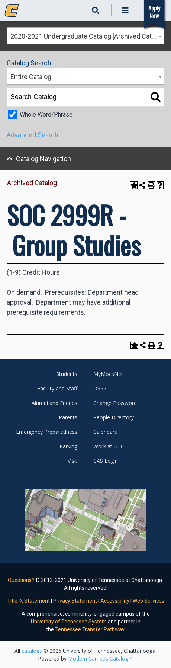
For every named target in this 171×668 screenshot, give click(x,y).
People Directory (113, 417)
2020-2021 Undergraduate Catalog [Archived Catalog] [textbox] (87, 36)
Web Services (148, 601)
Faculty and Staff (57, 388)
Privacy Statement (75, 601)
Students (66, 373)
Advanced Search (32, 135)
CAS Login (105, 460)
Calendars (105, 431)
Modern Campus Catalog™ (100, 658)
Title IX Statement (28, 601)
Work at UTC (108, 446)
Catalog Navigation (43, 159)
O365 (99, 388)
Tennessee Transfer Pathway (89, 629)
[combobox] (85, 35)
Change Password (115, 402)
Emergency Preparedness (46, 431)
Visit (72, 460)
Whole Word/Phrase (46, 114)
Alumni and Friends (54, 402)
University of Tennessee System (69, 622)
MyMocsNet (108, 373)
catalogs (32, 650)
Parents (68, 417)
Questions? (21, 580)
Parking (68, 446)
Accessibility (114, 601)
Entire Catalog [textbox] (30, 77)
